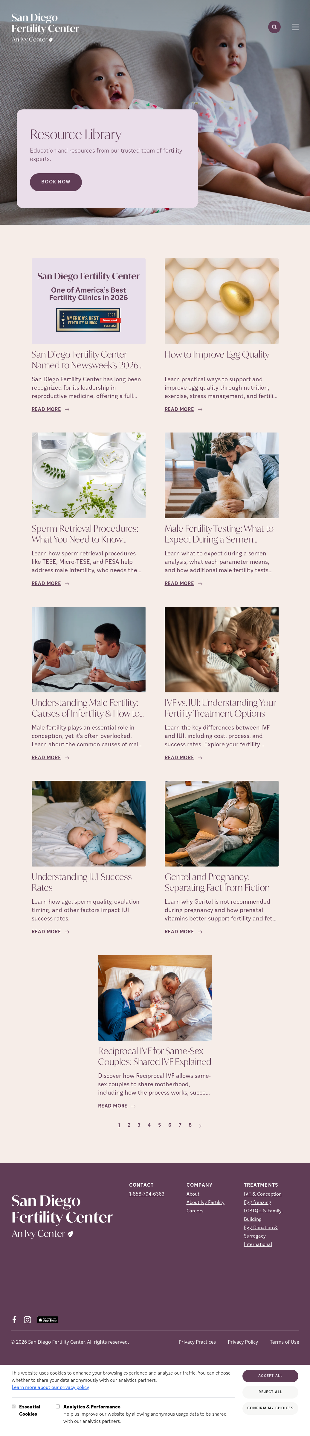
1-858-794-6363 (146, 1194)
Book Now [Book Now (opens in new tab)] (56, 182)
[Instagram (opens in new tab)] (27, 1319)
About (193, 1194)
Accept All (270, 1376)
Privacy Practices (197, 1342)
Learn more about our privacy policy (50, 1387)
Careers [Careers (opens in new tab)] (195, 1211)
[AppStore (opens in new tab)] (47, 1319)
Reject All (270, 1392)
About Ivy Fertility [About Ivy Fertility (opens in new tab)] (206, 1202)
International (258, 1244)
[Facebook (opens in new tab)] (14, 1319)
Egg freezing (257, 1202)
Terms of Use (284, 1342)
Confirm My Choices (270, 1408)
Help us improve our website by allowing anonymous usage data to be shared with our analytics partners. (149, 1414)
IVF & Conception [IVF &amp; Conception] (263, 1194)
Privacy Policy (243, 1342)
